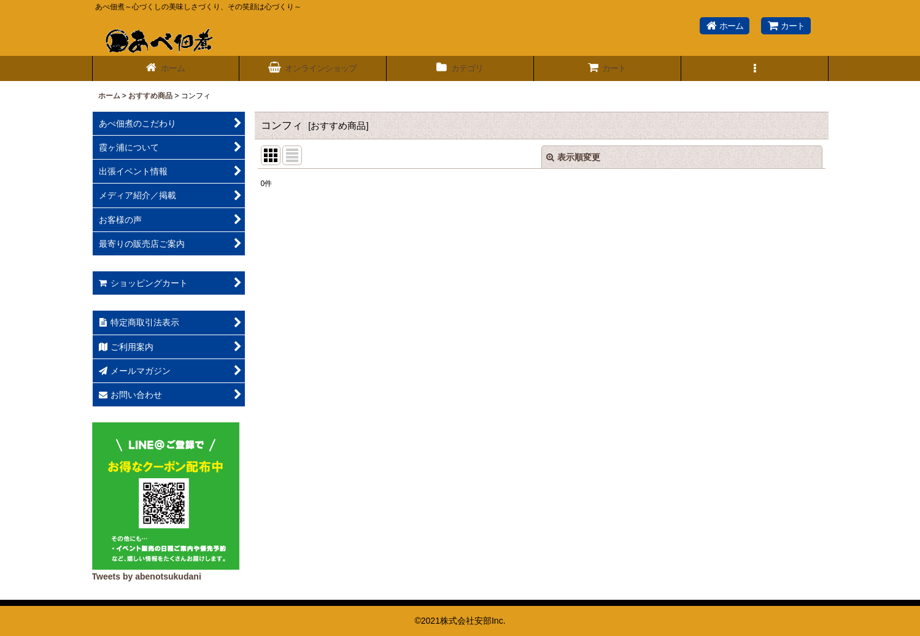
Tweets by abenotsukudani (146, 576)
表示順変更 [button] (573, 157)
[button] (755, 68)
